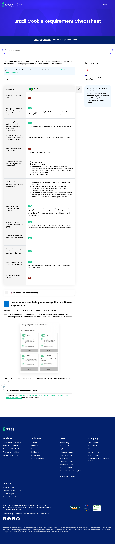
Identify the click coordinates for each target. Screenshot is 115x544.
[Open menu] (111, 5)
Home (36, 40)
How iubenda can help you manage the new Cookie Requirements (94, 78)
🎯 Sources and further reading (93, 71)
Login (105, 4)
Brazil (9, 80)
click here (65, 532)
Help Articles (45, 40)
